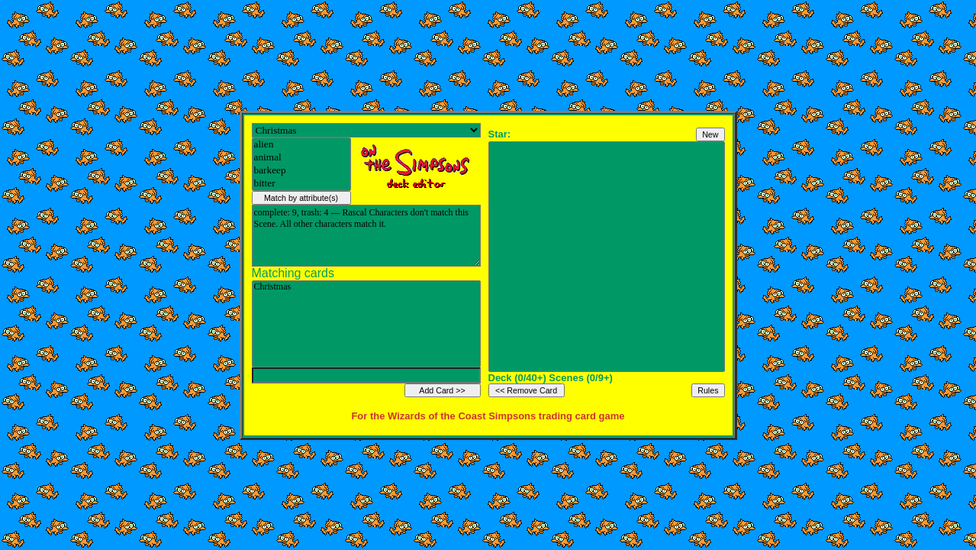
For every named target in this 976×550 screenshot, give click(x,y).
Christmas (366, 287)
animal (301, 157)
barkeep (301, 170)
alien (301, 144)
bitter (301, 183)
